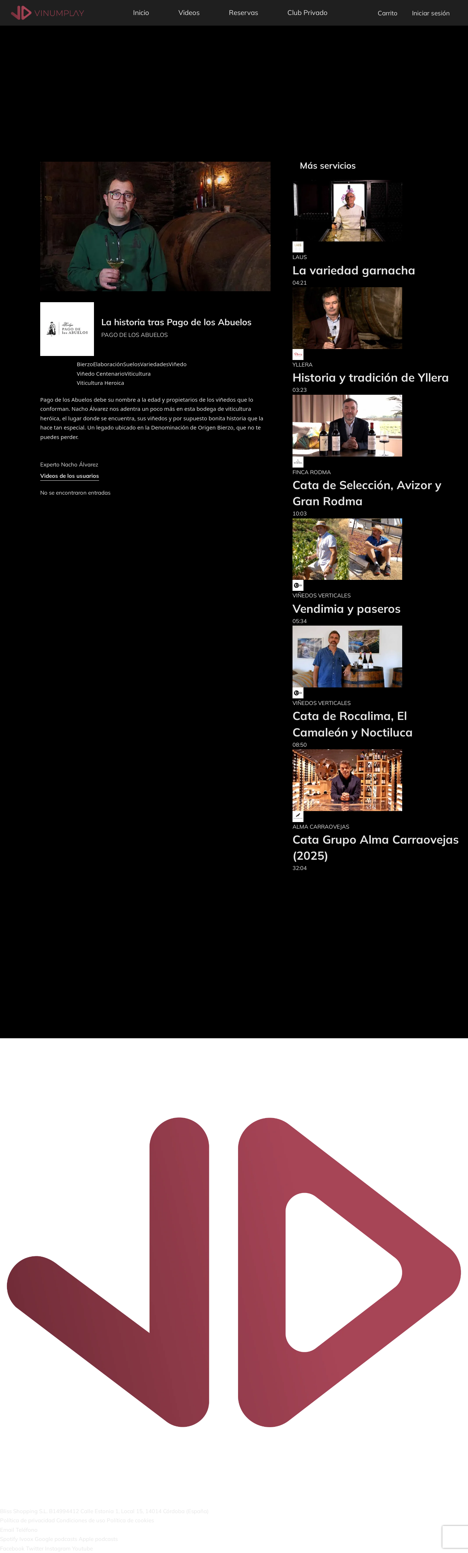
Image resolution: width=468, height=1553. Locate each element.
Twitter (35, 1548)
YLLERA (302, 364)
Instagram (58, 1548)
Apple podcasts (98, 1538)
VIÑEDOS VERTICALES (321, 595)
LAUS (299, 257)
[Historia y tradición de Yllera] (370, 318)
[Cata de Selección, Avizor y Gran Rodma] (376, 426)
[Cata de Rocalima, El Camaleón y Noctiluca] (376, 656)
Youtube (82, 1548)
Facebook (12, 1548)
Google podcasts (56, 1538)
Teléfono (27, 1529)
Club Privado (307, 12)
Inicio (141, 12)
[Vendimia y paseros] (347, 549)
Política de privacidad (27, 1520)
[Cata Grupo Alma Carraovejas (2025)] (376, 780)
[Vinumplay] (47, 12)
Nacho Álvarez (79, 464)
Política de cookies (130, 1520)
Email (7, 1529)
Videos (189, 12)
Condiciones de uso (80, 1520)
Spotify (9, 1538)
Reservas (243, 12)
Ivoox (26, 1538)
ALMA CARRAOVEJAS (320, 826)
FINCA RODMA (311, 472)
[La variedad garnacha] (353, 211)
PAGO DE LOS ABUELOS (134, 334)
